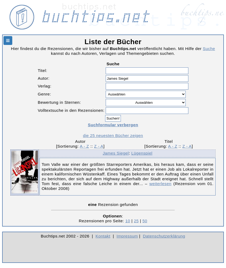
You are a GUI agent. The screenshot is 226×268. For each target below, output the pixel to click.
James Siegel (116, 153)
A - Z (84, 146)
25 (136, 221)
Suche (209, 48)
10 (127, 221)
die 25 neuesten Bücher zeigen (113, 135)
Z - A (99, 146)
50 (144, 221)
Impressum (127, 236)
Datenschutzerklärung (164, 236)
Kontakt (103, 236)
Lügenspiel (141, 153)
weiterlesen (160, 183)
